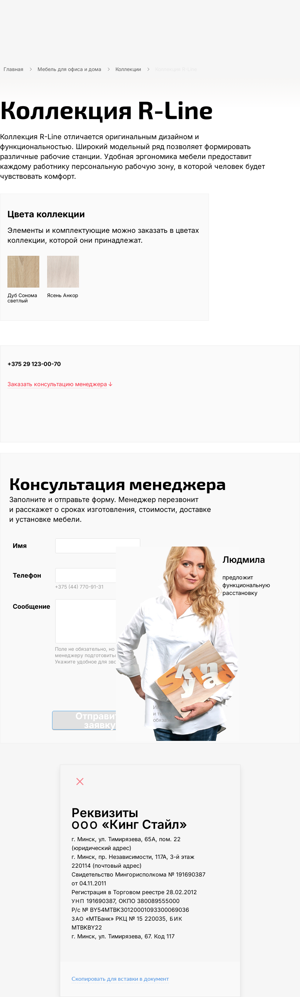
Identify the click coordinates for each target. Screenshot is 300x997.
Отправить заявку (100, 720)
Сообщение (30, 606)
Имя (20, 545)
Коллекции (128, 69)
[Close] (82, 782)
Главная (13, 69)
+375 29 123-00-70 (34, 363)
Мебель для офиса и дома (69, 69)
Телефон (27, 575)
